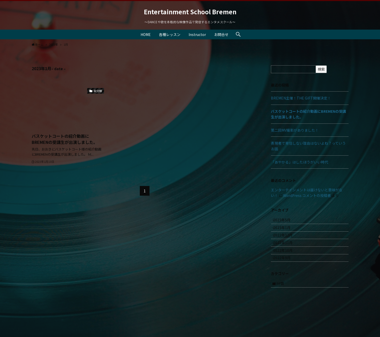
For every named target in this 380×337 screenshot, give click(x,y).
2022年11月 (286, 253)
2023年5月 (285, 221)
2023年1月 (285, 232)
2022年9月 (285, 274)
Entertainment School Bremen (190, 12)
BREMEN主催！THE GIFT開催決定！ (301, 98)
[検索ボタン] (238, 34)
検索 (321, 69)
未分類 (281, 303)
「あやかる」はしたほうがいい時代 (299, 162)
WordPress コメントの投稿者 (307, 195)
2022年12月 (286, 242)
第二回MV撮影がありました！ (295, 130)
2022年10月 (286, 264)
